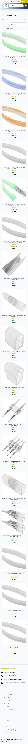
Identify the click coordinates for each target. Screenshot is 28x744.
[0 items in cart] (26, 5)
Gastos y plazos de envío (11, 724)
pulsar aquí (13, 672)
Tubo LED (7, 698)
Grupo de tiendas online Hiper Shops (14, 679)
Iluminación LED (9, 710)
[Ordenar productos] (17, 24)
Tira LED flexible (21, 20)
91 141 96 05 (12, 676)
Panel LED (7, 701)
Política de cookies (9, 733)
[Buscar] (16, 5)
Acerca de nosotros (9, 718)
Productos (8, 20)
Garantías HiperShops (10, 730)
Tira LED (14, 20)
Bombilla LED (8, 695)
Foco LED (7, 707)
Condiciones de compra (11, 721)
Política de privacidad (10, 727)
